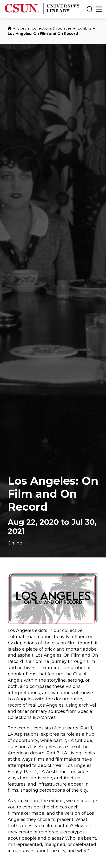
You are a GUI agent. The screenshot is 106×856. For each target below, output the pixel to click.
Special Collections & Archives (44, 28)
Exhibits (84, 28)
